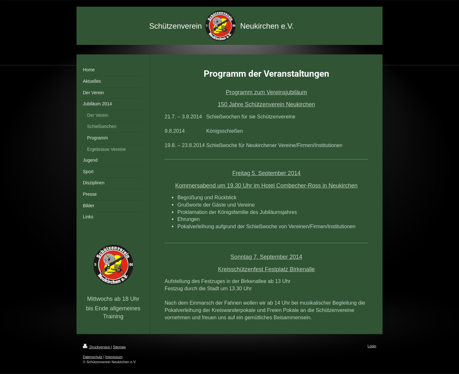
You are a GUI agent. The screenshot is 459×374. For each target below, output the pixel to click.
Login (372, 346)
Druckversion (97, 347)
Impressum (113, 357)
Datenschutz (92, 357)
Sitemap (119, 347)
